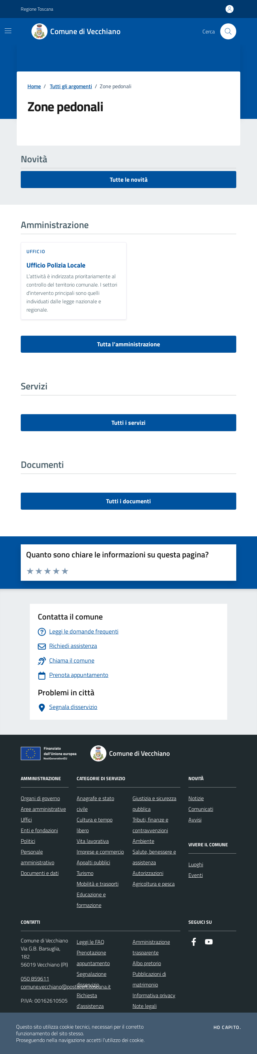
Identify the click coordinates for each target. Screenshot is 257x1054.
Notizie (196, 798)
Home (34, 86)
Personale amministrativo (37, 857)
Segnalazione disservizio (91, 979)
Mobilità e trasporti (97, 884)
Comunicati (200, 809)
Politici (28, 841)
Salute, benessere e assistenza (154, 857)
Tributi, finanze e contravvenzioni (150, 825)
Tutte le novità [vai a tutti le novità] (129, 179)
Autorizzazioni (148, 873)
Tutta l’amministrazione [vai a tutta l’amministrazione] (128, 344)
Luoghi (195, 864)
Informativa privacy (154, 995)
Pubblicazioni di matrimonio (149, 979)
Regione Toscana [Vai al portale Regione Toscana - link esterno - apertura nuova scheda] (37, 8)
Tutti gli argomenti (71, 86)
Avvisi (194, 820)
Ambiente (143, 841)
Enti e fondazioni (39, 830)
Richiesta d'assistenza (90, 1000)
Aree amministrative (43, 809)
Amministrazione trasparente (151, 947)
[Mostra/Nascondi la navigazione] (8, 31)
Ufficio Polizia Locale (55, 265)
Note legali (145, 1006)
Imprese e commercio (100, 852)
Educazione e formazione (91, 899)
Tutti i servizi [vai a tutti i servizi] (128, 422)
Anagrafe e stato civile (95, 803)
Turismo (85, 873)
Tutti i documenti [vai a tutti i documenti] (128, 501)
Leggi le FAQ (90, 942)
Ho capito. (227, 1027)
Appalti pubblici (93, 862)
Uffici (26, 820)
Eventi (195, 875)
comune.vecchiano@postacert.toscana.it (66, 987)
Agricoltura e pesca (154, 884)
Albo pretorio (147, 963)
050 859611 (35, 979)
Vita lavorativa (93, 841)
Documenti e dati (40, 873)
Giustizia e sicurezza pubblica (154, 803)
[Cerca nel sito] (228, 31)
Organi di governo (40, 798)
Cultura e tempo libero (94, 825)
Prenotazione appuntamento (93, 957)
